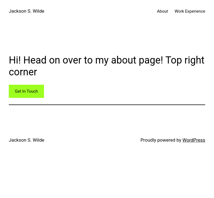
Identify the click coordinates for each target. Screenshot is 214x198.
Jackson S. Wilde (26, 11)
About (162, 11)
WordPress (193, 140)
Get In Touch (26, 91)
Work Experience (190, 11)
